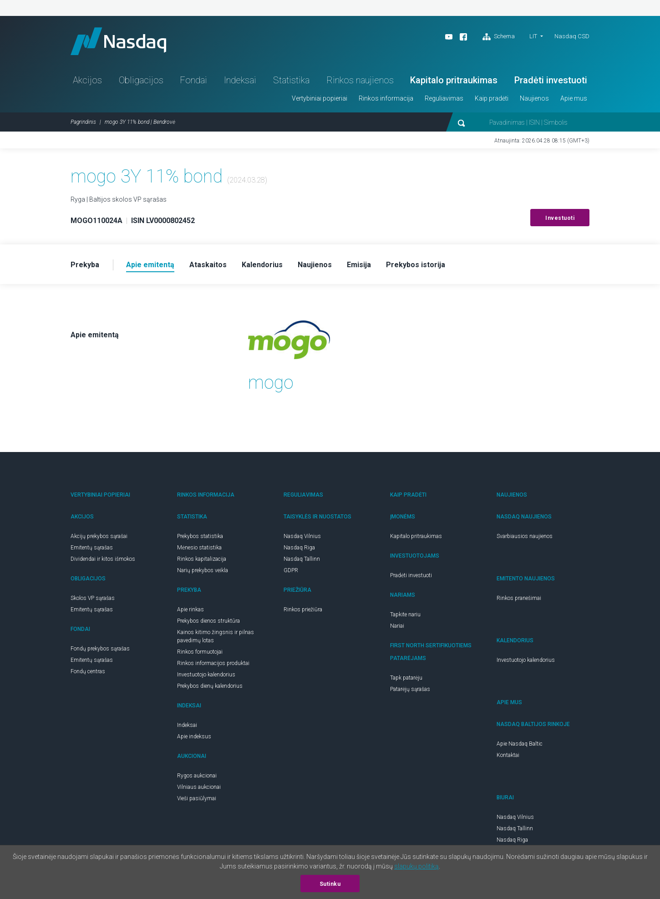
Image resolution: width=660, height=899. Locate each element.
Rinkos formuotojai (200, 652)
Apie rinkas (190, 609)
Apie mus (573, 98)
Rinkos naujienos (360, 80)
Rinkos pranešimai (519, 598)
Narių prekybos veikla (202, 570)
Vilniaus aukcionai (199, 787)
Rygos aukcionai (197, 775)
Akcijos (87, 80)
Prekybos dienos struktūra (208, 621)
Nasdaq (118, 41)
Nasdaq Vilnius (302, 536)
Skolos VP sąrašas (93, 598)
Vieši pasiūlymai (196, 798)
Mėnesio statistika (199, 547)
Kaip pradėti (491, 98)
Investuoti (559, 218)
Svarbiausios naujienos (525, 536)
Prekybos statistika (200, 536)
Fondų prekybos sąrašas (100, 648)
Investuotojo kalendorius (206, 674)
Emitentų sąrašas (92, 547)
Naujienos (534, 98)
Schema (498, 37)
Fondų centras (88, 671)
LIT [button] (533, 36)
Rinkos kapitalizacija (201, 559)
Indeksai (240, 80)
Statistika (291, 80)
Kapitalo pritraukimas (454, 80)
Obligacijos (141, 80)
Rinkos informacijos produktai (213, 663)
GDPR (291, 570)
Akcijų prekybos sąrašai (99, 536)
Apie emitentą (95, 334)
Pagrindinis (83, 122)
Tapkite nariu (405, 614)
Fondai (193, 80)
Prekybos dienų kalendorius (210, 686)
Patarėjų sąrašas (410, 689)
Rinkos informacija (386, 98)
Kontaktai (508, 755)
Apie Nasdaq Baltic (520, 744)
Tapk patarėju (406, 678)
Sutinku (330, 884)
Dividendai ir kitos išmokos (103, 559)
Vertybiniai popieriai (319, 98)
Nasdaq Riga (299, 547)
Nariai (397, 626)
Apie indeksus (194, 736)
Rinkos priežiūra (303, 609)
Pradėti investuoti (550, 80)
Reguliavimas (444, 98)
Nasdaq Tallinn (302, 559)
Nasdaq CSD (571, 36)
